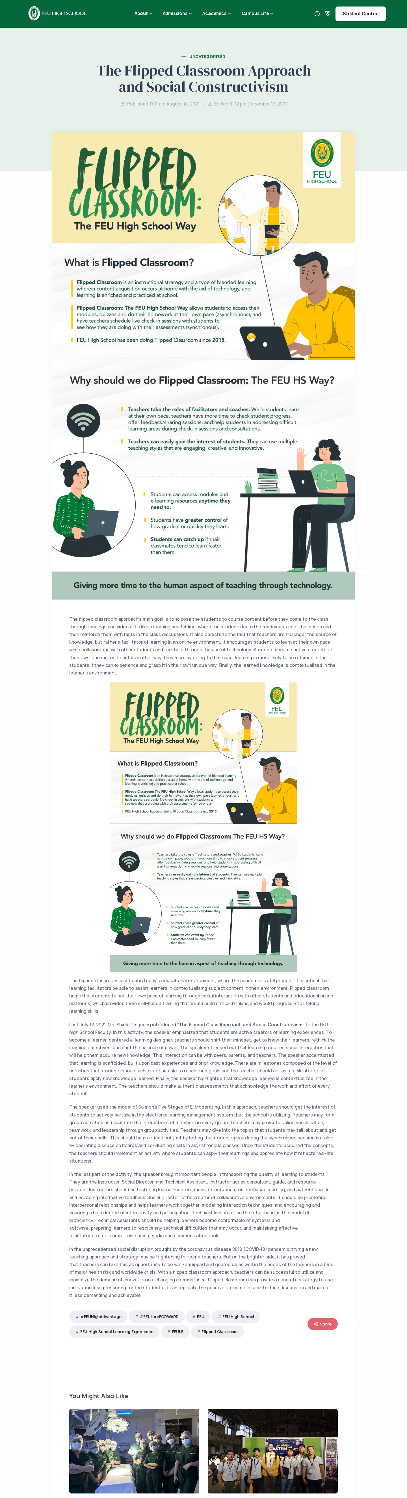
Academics (214, 13)
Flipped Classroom (220, 1331)
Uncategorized (207, 56)
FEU (200, 1316)
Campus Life (255, 13)
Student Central (360, 13)
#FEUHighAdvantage (101, 1316)
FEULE (177, 1331)
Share (323, 1324)
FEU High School (238, 1316)
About (141, 13)
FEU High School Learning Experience (116, 1331)
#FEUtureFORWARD (159, 1316)
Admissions (175, 13)
